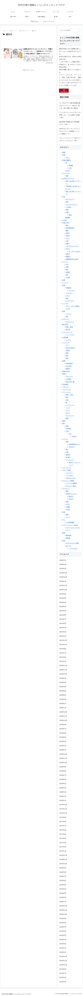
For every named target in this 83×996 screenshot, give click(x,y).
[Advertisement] (28, 41)
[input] (70, 30)
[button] (79, 30)
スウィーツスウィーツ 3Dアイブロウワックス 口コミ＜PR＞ (70, 139)
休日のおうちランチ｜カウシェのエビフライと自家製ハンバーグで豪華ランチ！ (69, 131)
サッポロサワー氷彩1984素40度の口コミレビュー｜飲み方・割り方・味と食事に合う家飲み (69, 105)
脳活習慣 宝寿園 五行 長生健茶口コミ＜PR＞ (69, 123)
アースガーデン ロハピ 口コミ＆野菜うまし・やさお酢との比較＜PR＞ (70, 115)
